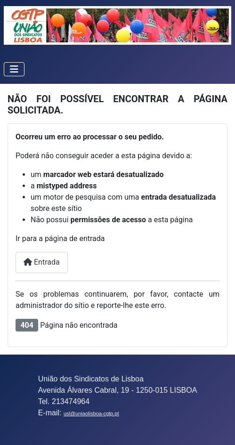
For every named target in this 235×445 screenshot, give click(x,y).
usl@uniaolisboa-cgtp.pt (91, 413)
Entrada (42, 262)
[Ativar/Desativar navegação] (14, 69)
